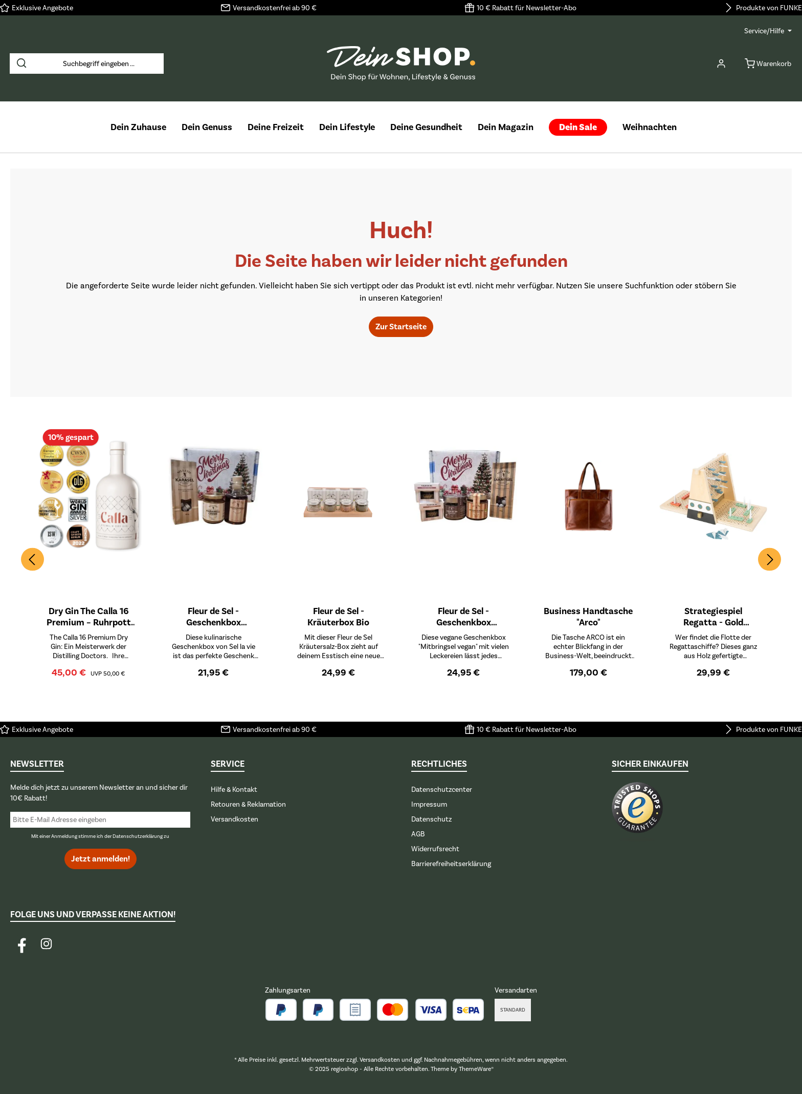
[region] (401, 559)
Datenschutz (431, 819)
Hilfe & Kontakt (234, 789)
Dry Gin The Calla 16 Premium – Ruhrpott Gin (89, 616)
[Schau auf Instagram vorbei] (46, 943)
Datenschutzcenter (441, 789)
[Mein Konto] (721, 63)
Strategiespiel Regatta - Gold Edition (713, 616)
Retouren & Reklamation (248, 804)
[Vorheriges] (32, 559)
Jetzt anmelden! (100, 859)
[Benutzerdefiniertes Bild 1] (637, 812)
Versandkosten (234, 819)
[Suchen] (21, 63)
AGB (418, 834)
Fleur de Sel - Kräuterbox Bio (338, 616)
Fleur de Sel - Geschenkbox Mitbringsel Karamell (213, 616)
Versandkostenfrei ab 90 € (275, 8)
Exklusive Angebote (42, 8)
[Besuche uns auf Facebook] (21, 943)
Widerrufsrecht (435, 849)
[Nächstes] (769, 559)
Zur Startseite (401, 327)
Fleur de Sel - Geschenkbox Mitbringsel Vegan (464, 616)
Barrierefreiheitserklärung (451, 863)
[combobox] (98, 63)
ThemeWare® (476, 1068)
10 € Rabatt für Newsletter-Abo (526, 8)
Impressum (429, 804)
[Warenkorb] (765, 63)
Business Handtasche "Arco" (588, 616)
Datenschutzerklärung (138, 836)
